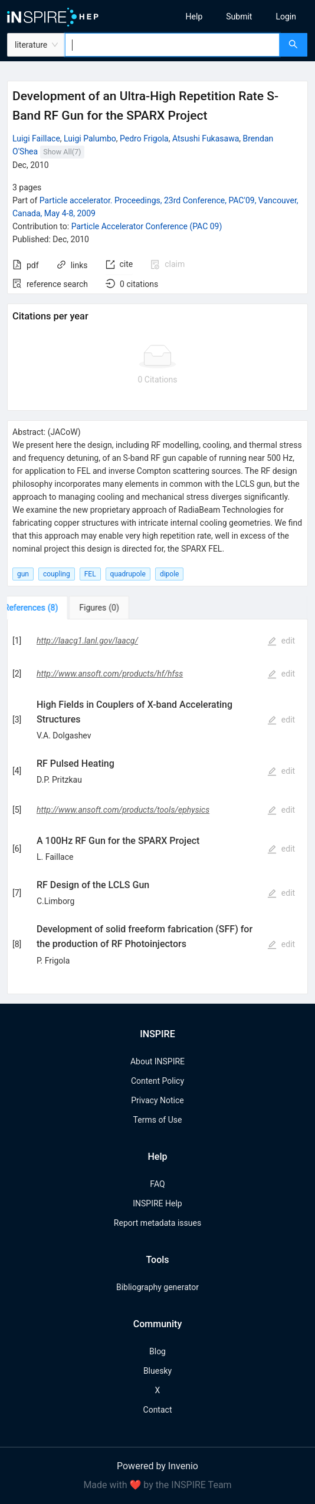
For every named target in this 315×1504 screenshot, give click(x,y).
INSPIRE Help (157, 1203)
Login (285, 16)
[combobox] (172, 45)
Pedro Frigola (144, 138)
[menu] (240, 16)
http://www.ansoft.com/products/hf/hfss (110, 673)
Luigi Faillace (36, 138)
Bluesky (157, 1371)
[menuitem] (194, 16)
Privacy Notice (157, 1100)
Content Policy (157, 1081)
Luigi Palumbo (90, 138)
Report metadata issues (157, 1223)
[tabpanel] (157, 806)
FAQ (157, 1184)
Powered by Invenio (157, 1466)
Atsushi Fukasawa (205, 138)
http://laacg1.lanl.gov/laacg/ (87, 640)
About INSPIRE (157, 1061)
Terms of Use (157, 1119)
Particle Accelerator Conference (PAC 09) (146, 226)
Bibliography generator (157, 1287)
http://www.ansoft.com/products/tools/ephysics (123, 809)
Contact (157, 1409)
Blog (157, 1351)
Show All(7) (62, 151)
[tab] (44, 607)
